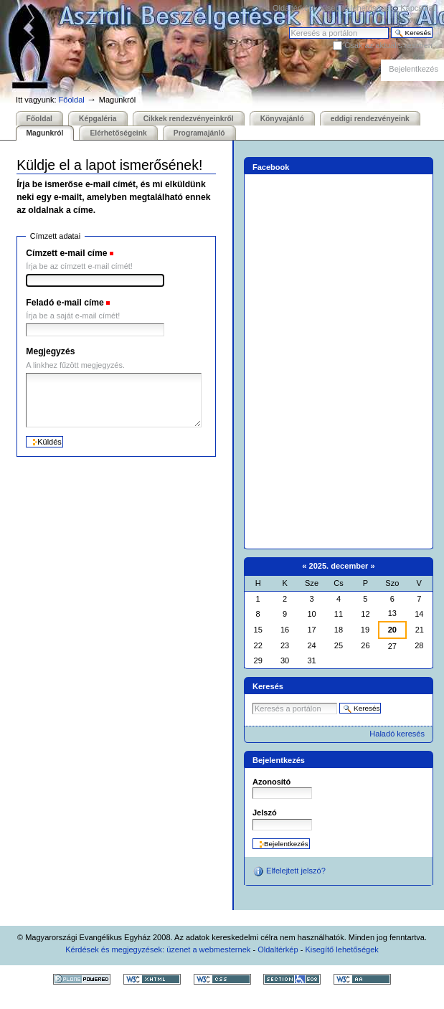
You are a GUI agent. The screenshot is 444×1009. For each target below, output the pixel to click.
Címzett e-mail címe (66, 253)
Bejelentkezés (413, 69)
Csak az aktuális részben (388, 45)
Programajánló (199, 133)
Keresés (267, 686)
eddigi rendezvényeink (370, 119)
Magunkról (45, 133)
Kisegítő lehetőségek (356, 8)
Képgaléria (97, 119)
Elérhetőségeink (118, 133)
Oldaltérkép (293, 8)
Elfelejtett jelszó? (289, 871)
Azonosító (271, 781)
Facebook (271, 167)
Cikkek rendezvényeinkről (188, 119)
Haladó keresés (397, 733)
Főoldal (72, 99)
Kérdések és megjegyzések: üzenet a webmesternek (157, 949)
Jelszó (264, 812)
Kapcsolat (417, 8)
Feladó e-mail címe (65, 303)
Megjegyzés (50, 351)
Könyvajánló (282, 119)
